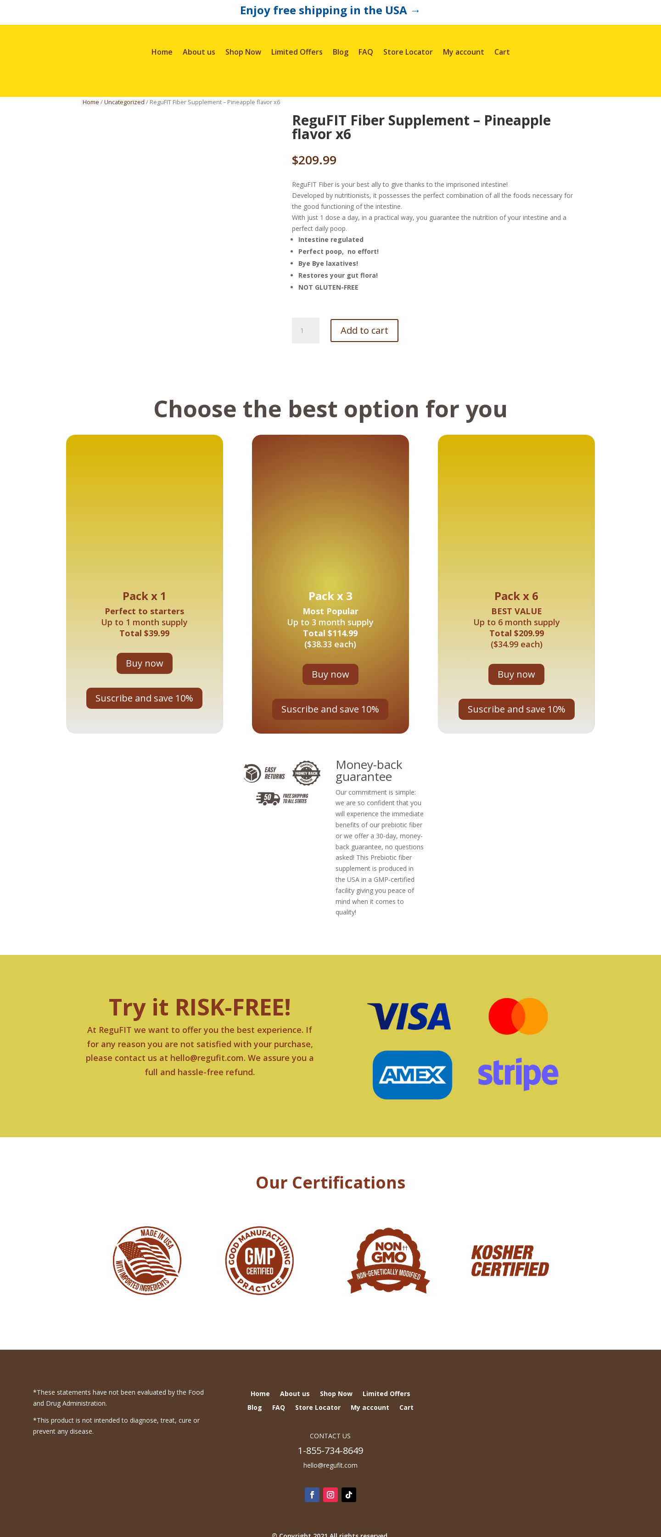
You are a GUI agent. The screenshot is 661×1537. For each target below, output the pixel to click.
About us (199, 52)
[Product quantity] (305, 330)
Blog (340, 52)
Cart (502, 52)
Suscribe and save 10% (144, 698)
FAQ (366, 52)
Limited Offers (297, 52)
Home (162, 52)
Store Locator (408, 52)
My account (463, 52)
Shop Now (243, 52)
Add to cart (364, 330)
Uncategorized (124, 102)
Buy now (144, 663)
